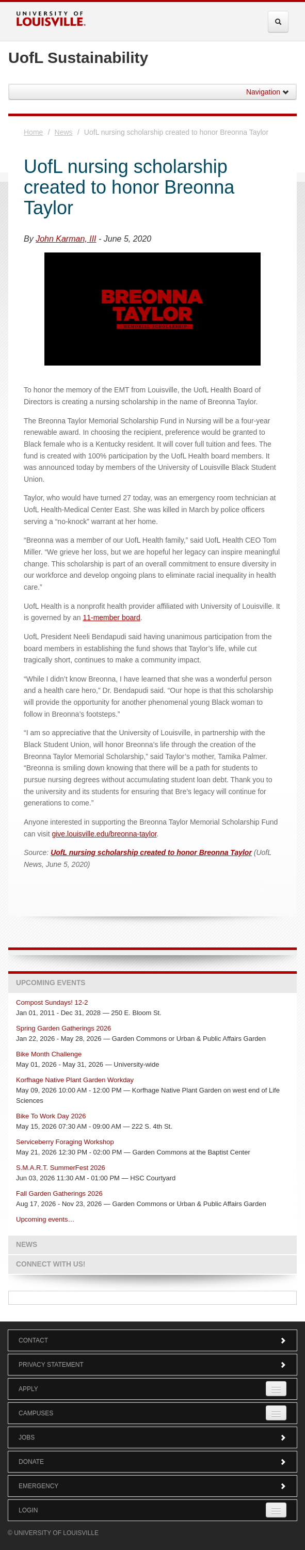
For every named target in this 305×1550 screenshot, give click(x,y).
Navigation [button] (268, 92)
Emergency (152, 1486)
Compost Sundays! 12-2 (52, 1002)
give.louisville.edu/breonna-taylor (104, 834)
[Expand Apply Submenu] (276, 1388)
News (64, 132)
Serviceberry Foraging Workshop (65, 1142)
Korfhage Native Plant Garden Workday (75, 1080)
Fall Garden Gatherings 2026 (59, 1193)
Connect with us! (50, 1264)
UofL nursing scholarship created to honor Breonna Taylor (151, 852)
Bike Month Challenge (49, 1054)
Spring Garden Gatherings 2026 (63, 1028)
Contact (152, 1340)
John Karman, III (66, 238)
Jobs (152, 1437)
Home (33, 132)
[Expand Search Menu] (278, 22)
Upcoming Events (50, 983)
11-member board (111, 617)
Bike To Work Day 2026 (51, 1116)
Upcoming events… (45, 1219)
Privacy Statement (152, 1364)
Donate (152, 1461)
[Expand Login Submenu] (276, 1509)
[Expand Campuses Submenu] (276, 1412)
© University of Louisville (53, 1533)
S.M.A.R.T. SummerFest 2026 (60, 1168)
